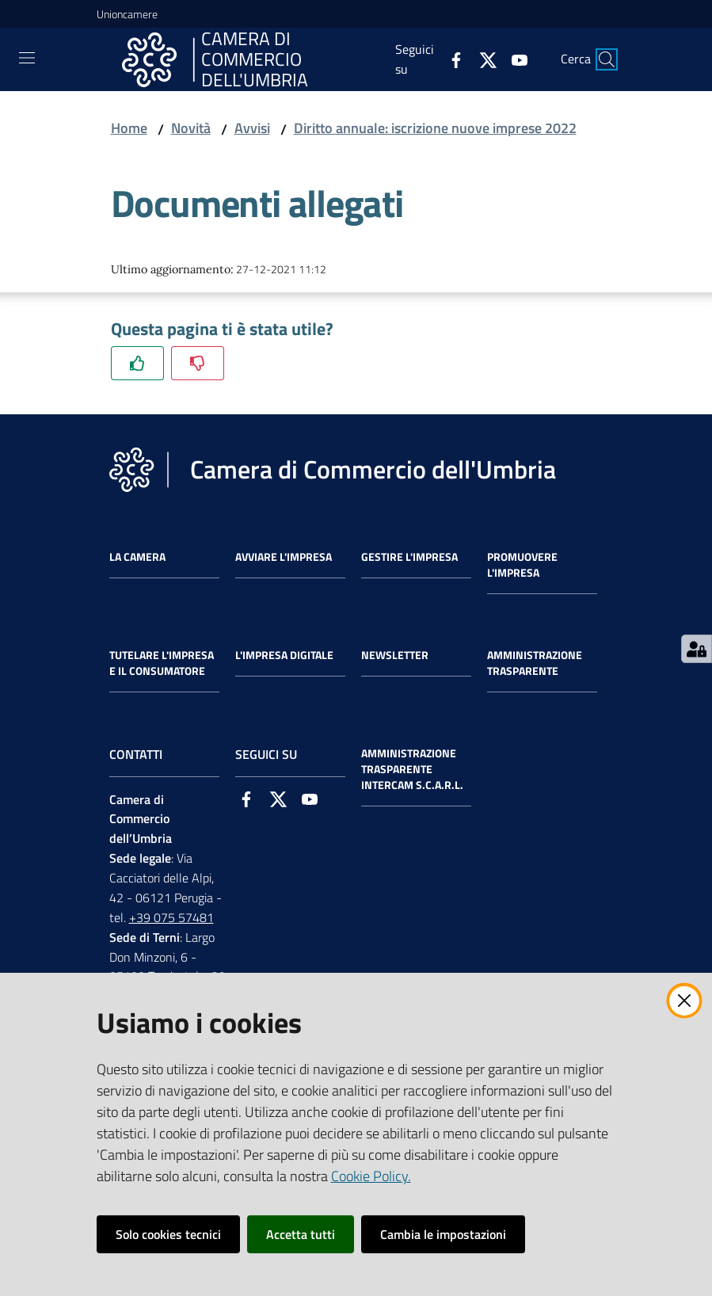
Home (129, 128)
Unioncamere (127, 14)
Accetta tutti (300, 1234)
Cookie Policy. (371, 1176)
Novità (191, 128)
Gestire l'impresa (409, 557)
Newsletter (394, 655)
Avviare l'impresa (283, 557)
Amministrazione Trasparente (534, 663)
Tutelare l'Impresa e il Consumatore (161, 663)
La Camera (137, 557)
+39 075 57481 (171, 917)
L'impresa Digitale (284, 655)
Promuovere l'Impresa (522, 565)
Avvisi (252, 128)
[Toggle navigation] (26, 57)
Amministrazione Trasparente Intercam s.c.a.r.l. (412, 769)
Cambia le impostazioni (443, 1234)
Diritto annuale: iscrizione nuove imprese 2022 (435, 128)
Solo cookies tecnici (168, 1234)
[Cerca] (606, 59)
